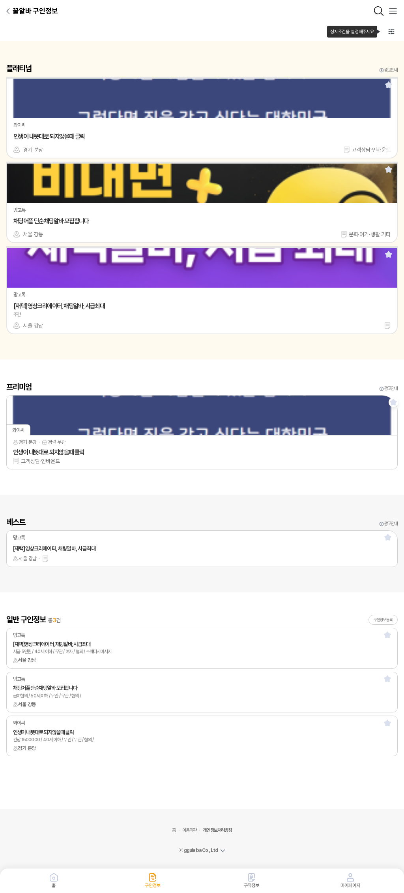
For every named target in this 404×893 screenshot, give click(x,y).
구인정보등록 (383, 619)
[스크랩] (388, 84)
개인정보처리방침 (217, 830)
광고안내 (391, 70)
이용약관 (189, 830)
